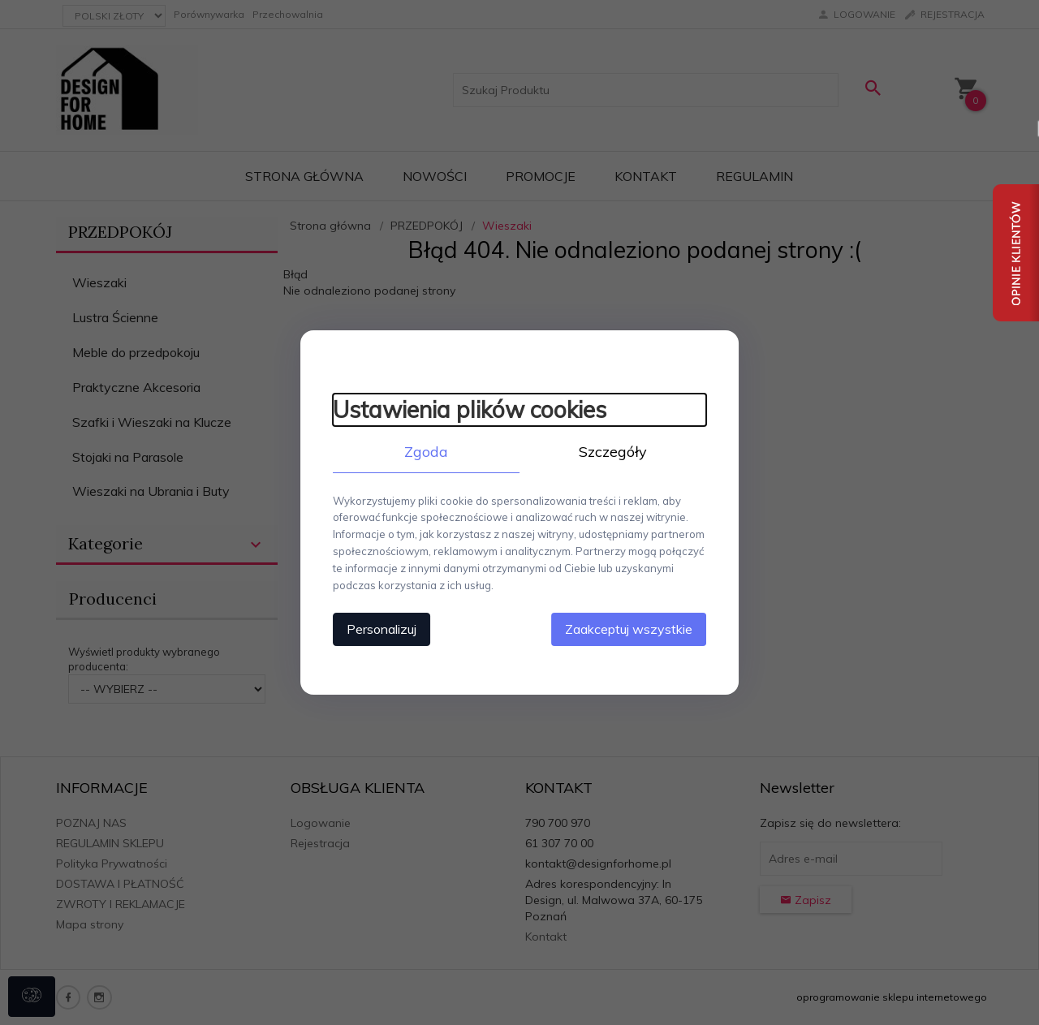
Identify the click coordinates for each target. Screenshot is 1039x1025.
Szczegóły (613, 451)
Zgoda (426, 451)
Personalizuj (381, 629)
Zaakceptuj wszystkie (628, 629)
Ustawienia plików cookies (469, 409)
